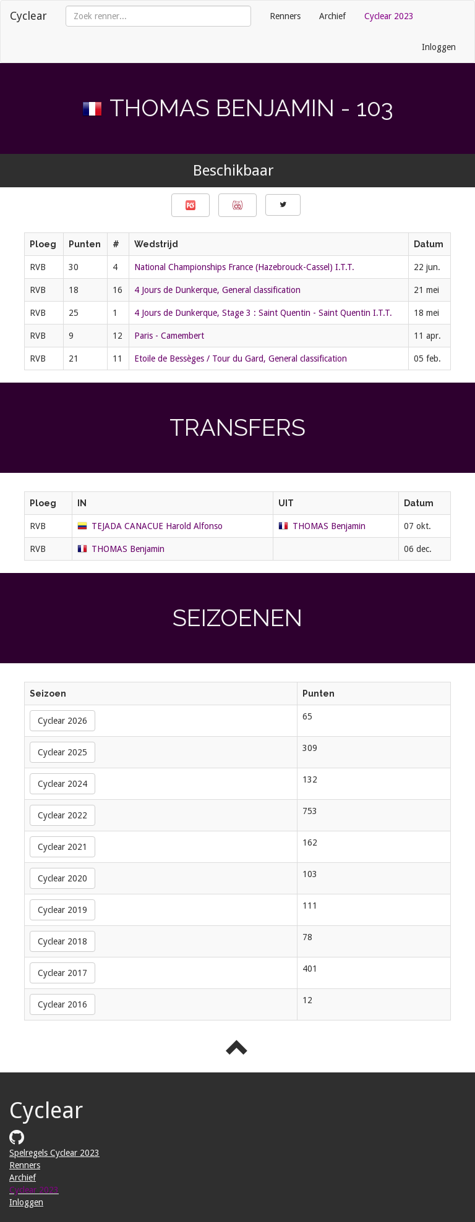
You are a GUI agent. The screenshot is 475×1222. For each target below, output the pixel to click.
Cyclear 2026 (62, 721)
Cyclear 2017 (62, 973)
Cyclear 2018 (62, 941)
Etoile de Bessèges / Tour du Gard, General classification (240, 358)
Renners (285, 16)
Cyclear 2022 (62, 815)
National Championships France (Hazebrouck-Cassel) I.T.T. (244, 267)
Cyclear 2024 (62, 784)
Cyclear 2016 (62, 1004)
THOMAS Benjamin (329, 526)
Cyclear (28, 15)
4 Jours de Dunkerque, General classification (217, 290)
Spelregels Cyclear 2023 (54, 1153)
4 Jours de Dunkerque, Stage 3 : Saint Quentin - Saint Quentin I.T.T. (263, 313)
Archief (332, 16)
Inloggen (439, 47)
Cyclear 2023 (389, 16)
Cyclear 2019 (62, 910)
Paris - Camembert (169, 336)
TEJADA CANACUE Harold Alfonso (157, 526)
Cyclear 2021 (62, 847)
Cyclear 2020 (62, 878)
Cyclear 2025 (62, 752)
